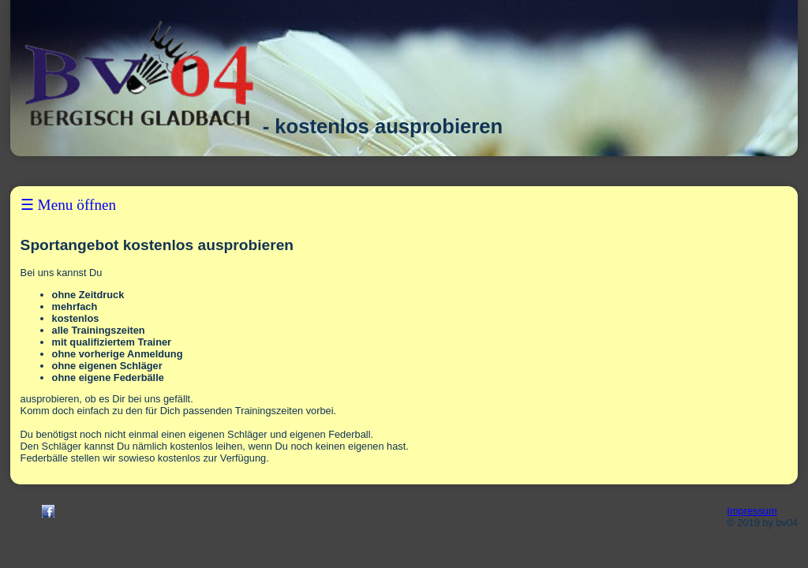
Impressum (751, 511)
